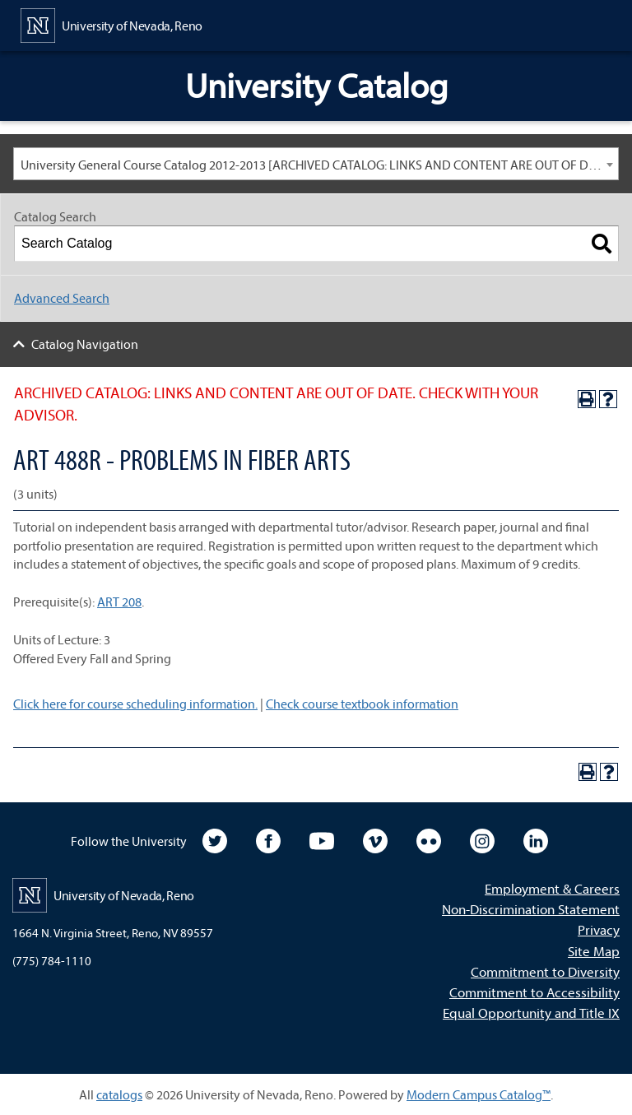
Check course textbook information (362, 703)
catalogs (119, 1094)
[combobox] (316, 163)
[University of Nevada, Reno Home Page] (111, 24)
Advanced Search (61, 298)
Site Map (594, 950)
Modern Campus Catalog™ (479, 1094)
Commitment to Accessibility (534, 992)
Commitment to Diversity (545, 971)
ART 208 (119, 601)
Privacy (599, 929)
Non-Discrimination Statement (531, 909)
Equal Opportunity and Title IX (531, 1012)
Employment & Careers (552, 888)
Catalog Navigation (84, 344)
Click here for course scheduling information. (135, 703)
